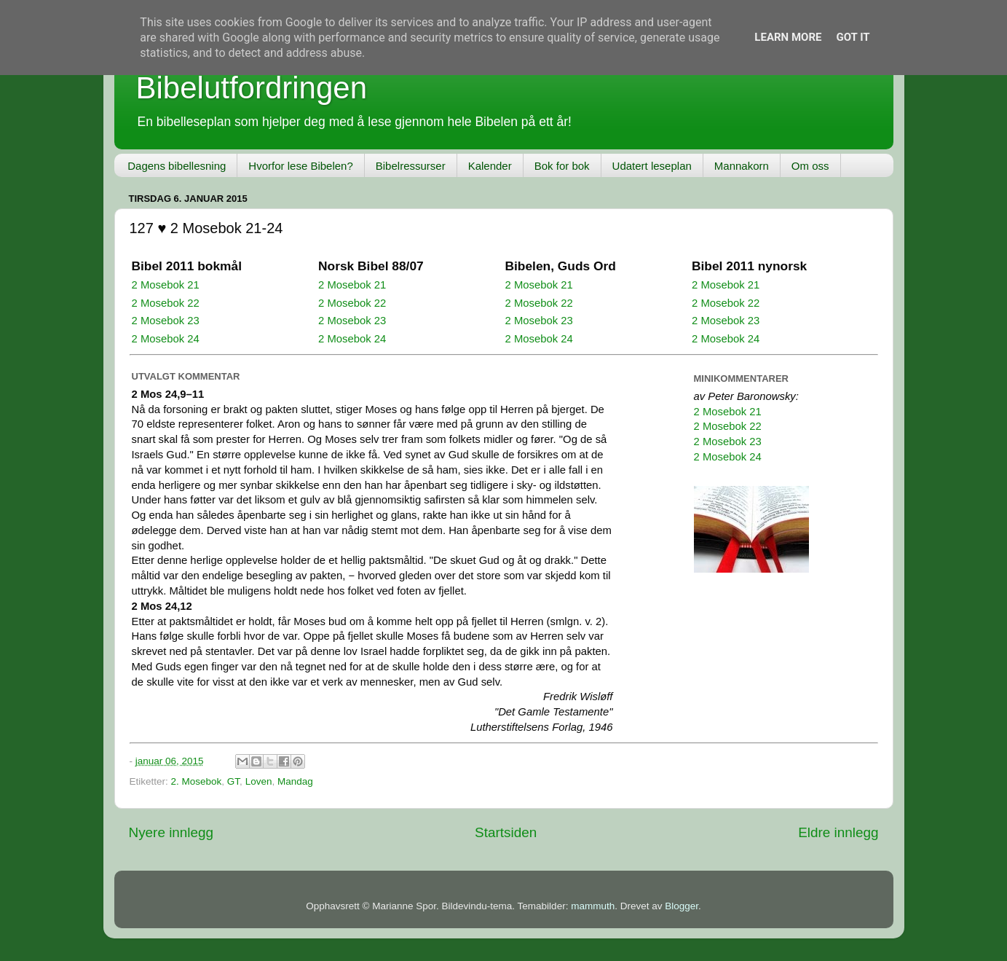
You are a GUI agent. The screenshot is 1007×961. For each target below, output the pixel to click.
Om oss (810, 166)
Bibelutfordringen (252, 88)
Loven (258, 781)
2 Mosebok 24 (166, 339)
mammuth (593, 906)
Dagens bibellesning (176, 166)
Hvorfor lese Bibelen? (300, 166)
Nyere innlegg (171, 832)
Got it (852, 37)
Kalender (490, 166)
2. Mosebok (196, 781)
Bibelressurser (411, 166)
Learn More (787, 37)
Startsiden (506, 832)
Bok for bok (562, 166)
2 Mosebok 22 (166, 303)
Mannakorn (741, 166)
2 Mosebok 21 (166, 285)
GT (233, 781)
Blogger (681, 906)
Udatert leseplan (652, 166)
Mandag (295, 781)
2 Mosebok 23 (166, 320)
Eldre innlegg (838, 832)
